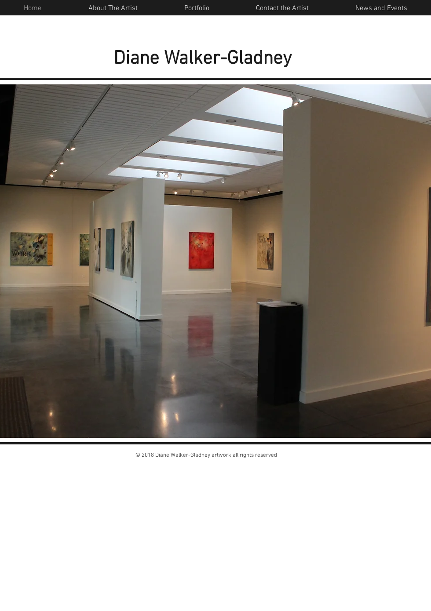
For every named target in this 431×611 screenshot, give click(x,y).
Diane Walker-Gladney (202, 58)
